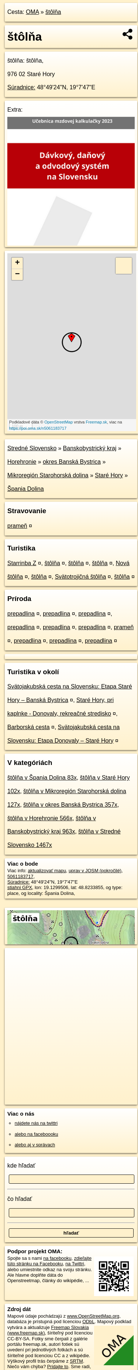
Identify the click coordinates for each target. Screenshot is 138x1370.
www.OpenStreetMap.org (93, 1316)
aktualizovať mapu (47, 870)
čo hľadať (19, 1199)
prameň (17, 526)
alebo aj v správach (35, 1144)
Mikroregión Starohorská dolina (47, 475)
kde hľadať (21, 1165)
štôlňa (53, 12)
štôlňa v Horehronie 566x (39, 818)
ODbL (88, 1321)
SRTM (76, 1361)
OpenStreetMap (58, 422)
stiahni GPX (19, 887)
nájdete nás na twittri (36, 1123)
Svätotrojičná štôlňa (80, 577)
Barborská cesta (28, 727)
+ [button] (17, 263)
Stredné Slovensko (31, 448)
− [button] (17, 274)
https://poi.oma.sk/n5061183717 (38, 428)
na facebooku (57, 1258)
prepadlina (21, 614)
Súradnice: (21, 87)
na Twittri (75, 1263)
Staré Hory (109, 475)
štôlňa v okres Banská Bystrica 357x (70, 805)
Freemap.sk (96, 422)
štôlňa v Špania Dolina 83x (42, 777)
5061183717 (20, 876)
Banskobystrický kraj (89, 448)
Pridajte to (57, 1366)
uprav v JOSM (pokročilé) (94, 870)
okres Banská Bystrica (72, 462)
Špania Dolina (25, 489)
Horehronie (21, 462)
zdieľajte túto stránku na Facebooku (49, 1260)
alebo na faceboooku (36, 1134)
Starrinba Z (21, 563)
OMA (32, 12)
